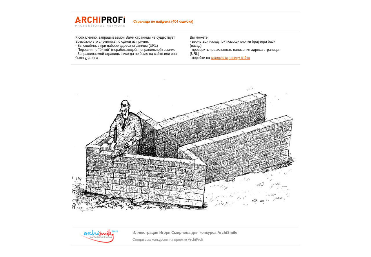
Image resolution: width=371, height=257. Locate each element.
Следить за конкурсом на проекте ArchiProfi (167, 240)
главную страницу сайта (230, 58)
